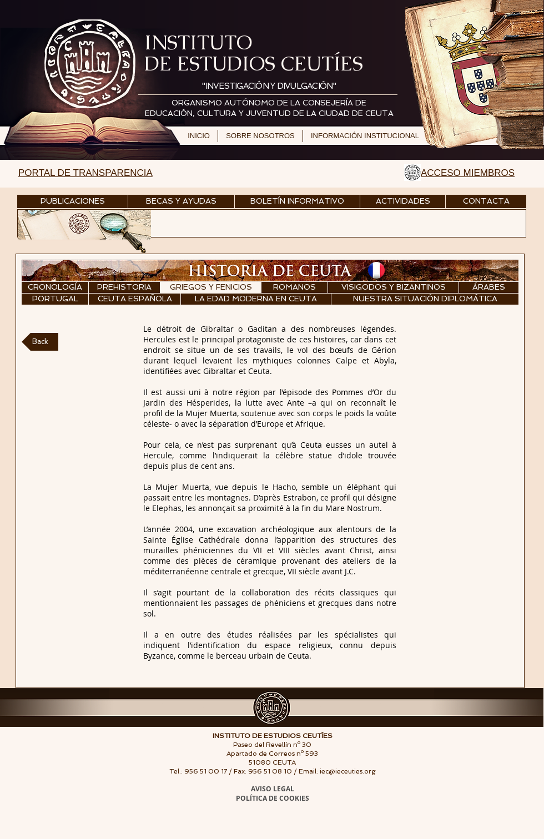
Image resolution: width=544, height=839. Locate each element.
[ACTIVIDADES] (402, 201)
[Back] (40, 342)
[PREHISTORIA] (124, 287)
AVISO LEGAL (272, 788)
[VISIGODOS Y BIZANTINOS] (393, 287)
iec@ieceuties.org (348, 771)
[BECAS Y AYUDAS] (181, 201)
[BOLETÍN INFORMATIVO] (297, 201)
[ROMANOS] (294, 287)
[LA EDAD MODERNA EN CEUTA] (256, 299)
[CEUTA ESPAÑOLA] (134, 299)
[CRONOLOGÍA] (55, 287)
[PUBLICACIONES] (72, 201)
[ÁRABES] (488, 287)
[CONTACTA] (486, 201)
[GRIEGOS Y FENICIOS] (210, 287)
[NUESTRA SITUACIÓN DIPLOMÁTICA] (424, 299)
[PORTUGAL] (55, 299)
